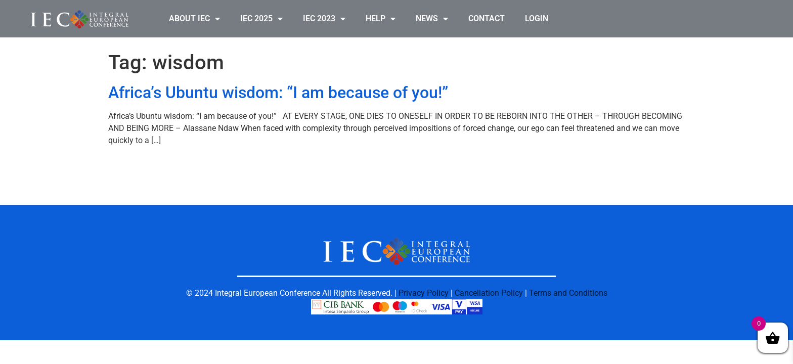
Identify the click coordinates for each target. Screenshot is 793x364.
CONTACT (486, 18)
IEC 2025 (261, 19)
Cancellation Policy (489, 293)
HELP (380, 19)
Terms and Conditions (568, 293)
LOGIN (536, 18)
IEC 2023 (324, 19)
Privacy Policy (424, 293)
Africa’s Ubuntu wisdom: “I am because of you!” (278, 92)
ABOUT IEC (194, 19)
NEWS (432, 19)
